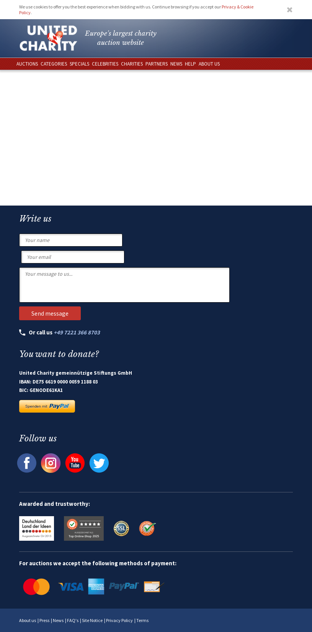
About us (27, 620)
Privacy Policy (119, 620)
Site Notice (92, 620)
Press (44, 620)
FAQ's (72, 620)
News (58, 620)
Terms (142, 620)
